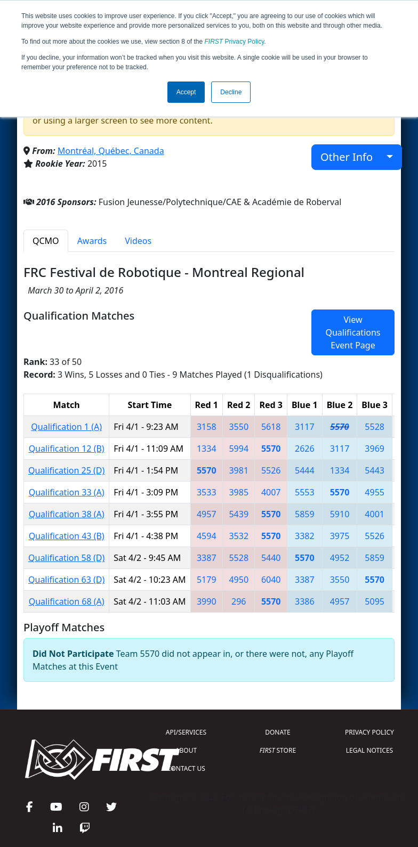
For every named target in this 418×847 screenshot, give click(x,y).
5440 (271, 558)
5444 (305, 470)
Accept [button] (186, 92)
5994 (238, 448)
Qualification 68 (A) (66, 601)
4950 (238, 579)
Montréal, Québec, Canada (111, 151)
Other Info (352, 157)
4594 (206, 536)
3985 (238, 492)
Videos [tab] (138, 241)
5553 (305, 492)
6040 (271, 579)
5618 (271, 427)
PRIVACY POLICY (369, 732)
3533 (206, 492)
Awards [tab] (92, 241)
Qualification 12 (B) (66, 448)
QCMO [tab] (46, 241)
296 (238, 601)
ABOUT (186, 750)
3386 (305, 601)
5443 (374, 470)
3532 (238, 536)
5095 (374, 601)
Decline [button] (231, 92)
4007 (271, 492)
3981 (238, 470)
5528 (374, 427)
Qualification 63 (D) (66, 579)
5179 (206, 579)
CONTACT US (186, 768)
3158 (206, 427)
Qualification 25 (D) (66, 470)
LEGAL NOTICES (369, 750)
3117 (305, 427)
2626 (305, 448)
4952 (340, 558)
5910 (340, 514)
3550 (238, 427)
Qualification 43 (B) (66, 536)
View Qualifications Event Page (352, 332)
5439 (238, 514)
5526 (271, 470)
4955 (374, 492)
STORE (278, 750)
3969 (374, 448)
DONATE (277, 732)
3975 (340, 536)
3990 (206, 601)
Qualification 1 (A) (66, 427)
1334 (206, 448)
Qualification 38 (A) (66, 514)
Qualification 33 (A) (66, 492)
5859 (305, 514)
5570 (339, 427)
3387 (206, 558)
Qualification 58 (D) (66, 558)
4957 (206, 514)
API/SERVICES (186, 732)
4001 (374, 514)
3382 (305, 536)
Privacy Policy (234, 41)
